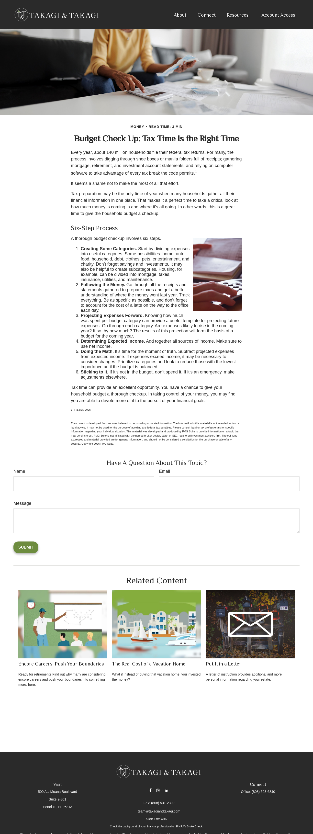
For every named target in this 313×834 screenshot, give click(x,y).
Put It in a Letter (223, 664)
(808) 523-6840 (263, 792)
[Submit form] (25, 547)
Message (22, 503)
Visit (57, 784)
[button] (180, 15)
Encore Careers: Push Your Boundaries (61, 664)
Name (19, 471)
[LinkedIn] (166, 790)
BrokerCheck (194, 826)
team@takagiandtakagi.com (159, 811)
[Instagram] (158, 790)
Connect (258, 784)
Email (164, 471)
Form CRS (160, 818)
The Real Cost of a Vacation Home (148, 664)
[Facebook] (150, 790)
